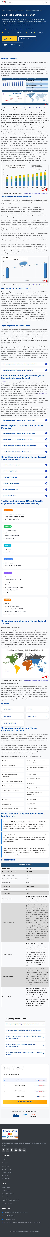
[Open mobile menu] (46, 2)
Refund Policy (6, 1188)
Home (3, 10)
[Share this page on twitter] (7, 1150)
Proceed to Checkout (25, 1102)
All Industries (6, 1179)
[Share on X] (9, 1068)
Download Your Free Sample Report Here (36, 108)
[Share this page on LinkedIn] (3, 1150)
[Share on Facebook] (4, 1068)
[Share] (22, 1068)
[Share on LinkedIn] (13, 1068)
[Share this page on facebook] (11, 1150)
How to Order (6, 1197)
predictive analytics (42, 393)
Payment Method (7, 1203)
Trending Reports (7, 1172)
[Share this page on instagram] (20, 1150)
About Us (5, 1163)
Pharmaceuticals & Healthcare (15, 10)
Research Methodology (12, 45)
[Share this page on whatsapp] (24, 1150)
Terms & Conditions (8, 1194)
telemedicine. (27, 241)
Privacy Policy (6, 1191)
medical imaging (22, 110)
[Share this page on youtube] (16, 1150)
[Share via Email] (18, 1068)
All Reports (5, 1175)
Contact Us (5, 1166)
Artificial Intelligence (6, 382)
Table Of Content (27, 39)
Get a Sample (9, 39)
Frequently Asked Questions (10, 1200)
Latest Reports (6, 1169)
